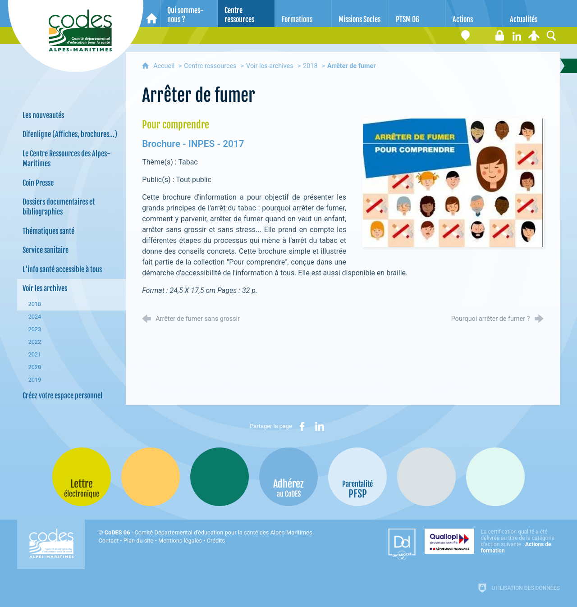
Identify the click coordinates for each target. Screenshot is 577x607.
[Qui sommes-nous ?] (188, 13)
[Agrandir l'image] (453, 182)
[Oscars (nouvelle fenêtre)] (495, 476)
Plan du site (139, 540)
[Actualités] (531, 13)
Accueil (164, 66)
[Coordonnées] (465, 35)
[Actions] (474, 13)
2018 (310, 66)
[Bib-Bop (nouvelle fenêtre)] (219, 476)
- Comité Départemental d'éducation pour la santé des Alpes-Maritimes (208, 532)
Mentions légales (180, 540)
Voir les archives (269, 66)
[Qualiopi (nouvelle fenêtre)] (492, 541)
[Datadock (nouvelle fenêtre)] (402, 544)
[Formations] (303, 13)
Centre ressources (210, 66)
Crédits (216, 540)
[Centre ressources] (246, 13)
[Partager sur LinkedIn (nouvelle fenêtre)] (319, 426)
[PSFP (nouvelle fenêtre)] (357, 476)
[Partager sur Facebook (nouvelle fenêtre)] (302, 426)
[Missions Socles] (360, 13)
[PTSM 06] (417, 13)
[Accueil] (151, 13)
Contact (108, 540)
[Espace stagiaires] (499, 35)
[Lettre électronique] (482, 35)
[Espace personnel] (534, 35)
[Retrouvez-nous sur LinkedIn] (517, 35)
